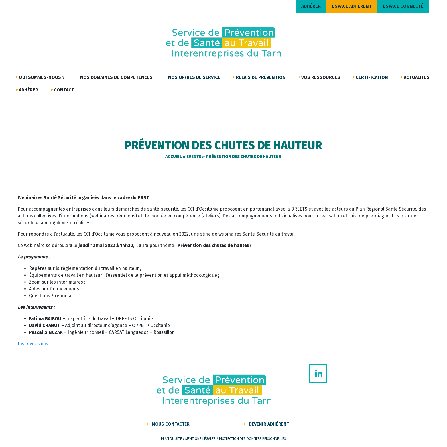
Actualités (417, 77)
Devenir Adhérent (269, 424)
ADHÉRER (311, 6)
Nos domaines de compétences (116, 77)
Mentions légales (200, 439)
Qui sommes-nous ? (41, 77)
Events (193, 156)
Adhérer (28, 90)
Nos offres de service (194, 77)
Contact (64, 90)
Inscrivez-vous (33, 343)
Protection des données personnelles (252, 439)
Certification (372, 77)
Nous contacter (171, 424)
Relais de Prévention (261, 77)
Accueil (173, 156)
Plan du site (171, 439)
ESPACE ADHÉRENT (352, 6)
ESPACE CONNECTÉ (403, 6)
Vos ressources (320, 77)
